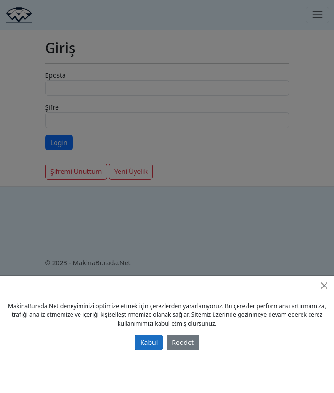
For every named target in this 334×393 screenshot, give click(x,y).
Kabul (149, 342)
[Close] (324, 285)
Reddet (183, 342)
